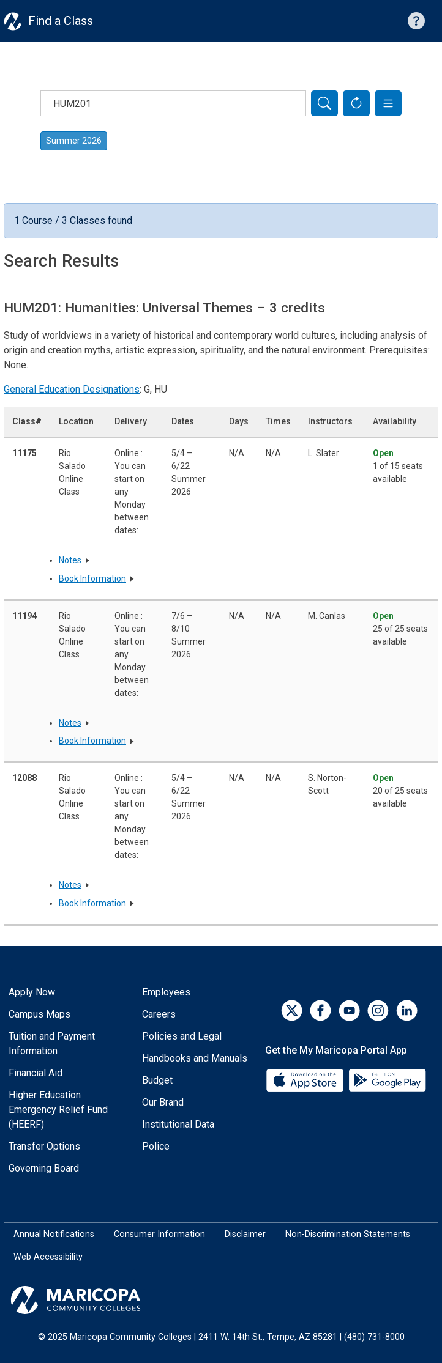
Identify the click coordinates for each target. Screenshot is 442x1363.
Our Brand (163, 1102)
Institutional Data (178, 1124)
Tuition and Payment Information (52, 1043)
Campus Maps (39, 1014)
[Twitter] (291, 1010)
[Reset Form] (356, 103)
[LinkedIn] (407, 1010)
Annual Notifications (53, 1234)
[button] (388, 103)
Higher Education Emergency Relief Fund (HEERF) (58, 1109)
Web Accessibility (48, 1257)
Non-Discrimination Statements (347, 1234)
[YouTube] (349, 1010)
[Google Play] (387, 1079)
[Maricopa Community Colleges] (221, 1300)
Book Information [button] (92, 578)
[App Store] (306, 1079)
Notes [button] (70, 560)
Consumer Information (159, 1234)
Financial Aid (35, 1073)
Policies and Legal (182, 1036)
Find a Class (60, 20)
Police (156, 1146)
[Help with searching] (416, 20)
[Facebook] (320, 1010)
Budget (157, 1080)
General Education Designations (72, 389)
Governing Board (44, 1168)
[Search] (324, 103)
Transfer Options (44, 1146)
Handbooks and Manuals (194, 1058)
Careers (159, 1014)
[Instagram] (378, 1010)
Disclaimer (245, 1234)
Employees (166, 992)
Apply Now (32, 992)
